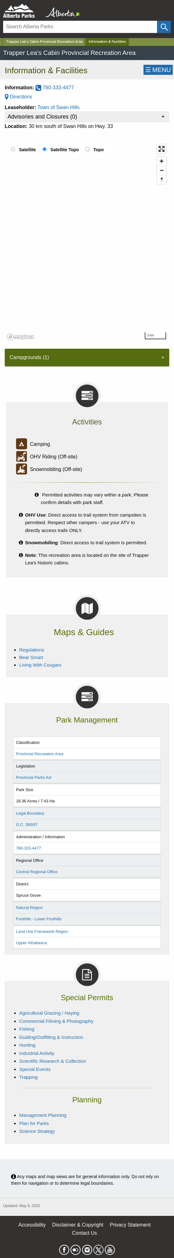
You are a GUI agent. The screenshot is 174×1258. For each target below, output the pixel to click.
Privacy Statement (130, 1225)
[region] (87, 241)
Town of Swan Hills (58, 107)
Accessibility (32, 1225)
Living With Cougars (40, 665)
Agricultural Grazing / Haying (49, 1013)
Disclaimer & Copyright (78, 1225)
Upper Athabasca (31, 942)
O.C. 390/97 (27, 824)
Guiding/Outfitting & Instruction (51, 1037)
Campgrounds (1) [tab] (29, 357)
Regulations (31, 649)
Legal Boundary (30, 813)
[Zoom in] (161, 161)
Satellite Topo (64, 149)
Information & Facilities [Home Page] (107, 42)
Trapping (28, 1077)
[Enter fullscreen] (161, 148)
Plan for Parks (34, 1123)
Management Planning (42, 1115)
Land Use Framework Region (42, 931)
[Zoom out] (161, 170)
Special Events (34, 1069)
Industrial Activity (36, 1053)
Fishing (26, 1029)
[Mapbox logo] (20, 337)
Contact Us (84, 1233)
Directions (18, 96)
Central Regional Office (37, 871)
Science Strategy (37, 1131)
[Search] (80, 27)
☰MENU (158, 69)
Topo (98, 149)
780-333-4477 (55, 87)
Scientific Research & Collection (52, 1061)
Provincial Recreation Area (39, 753)
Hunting (27, 1045)
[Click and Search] (164, 27)
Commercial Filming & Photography (56, 1021)
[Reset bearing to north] (161, 179)
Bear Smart (31, 657)
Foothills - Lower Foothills (39, 919)
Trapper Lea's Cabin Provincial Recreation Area (44, 42)
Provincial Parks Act (34, 777)
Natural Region (29, 907)
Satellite (27, 149)
